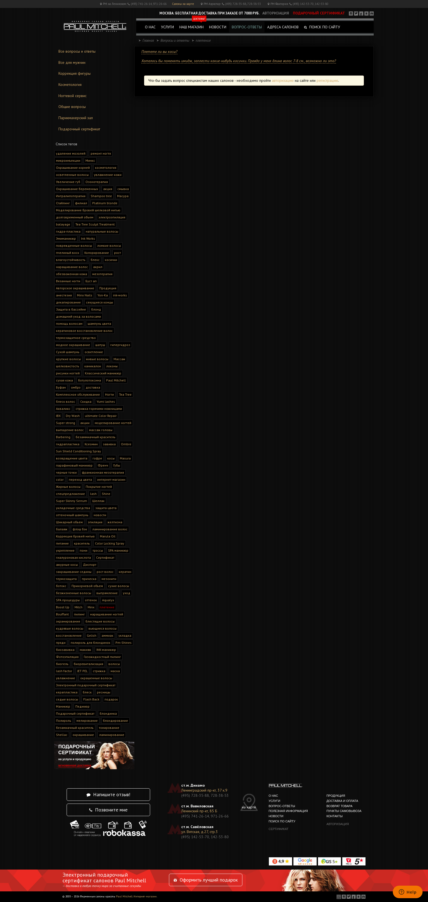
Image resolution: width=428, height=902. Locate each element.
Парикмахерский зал (75, 117)
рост (117, 253)
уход (126, 593)
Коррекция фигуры (74, 73)
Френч (103, 465)
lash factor (64, 671)
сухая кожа (64, 380)
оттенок (91, 600)
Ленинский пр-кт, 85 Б (199, 810)
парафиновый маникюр (74, 465)
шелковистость (67, 366)
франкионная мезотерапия (103, 472)
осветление (94, 352)
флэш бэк (80, 529)
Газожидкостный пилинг (102, 657)
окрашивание (83, 735)
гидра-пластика (68, 231)
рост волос (105, 572)
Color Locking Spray (109, 543)
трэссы (98, 550)
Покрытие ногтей (99, 487)
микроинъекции (68, 160)
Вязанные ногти (68, 281)
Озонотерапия (96, 182)
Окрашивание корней (73, 168)
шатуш (100, 345)
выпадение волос (70, 430)
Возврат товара (339, 806)
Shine (106, 494)
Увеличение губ (68, 182)
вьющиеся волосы (102, 628)
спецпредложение (70, 494)
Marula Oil (107, 536)
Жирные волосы (68, 487)
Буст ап (91, 281)
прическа (89, 579)
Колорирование (96, 253)
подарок (111, 699)
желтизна (115, 522)
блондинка (108, 713)
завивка (109, 444)
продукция (335, 795)
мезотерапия (102, 274)
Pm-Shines (123, 643)
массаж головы (100, 430)
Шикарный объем (69, 522)
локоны (112, 366)
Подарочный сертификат (79, 129)
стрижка (99, 671)
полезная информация (288, 811)
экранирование (68, 621)
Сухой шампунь (67, 352)
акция (107, 189)
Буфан (61, 387)
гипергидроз (120, 345)
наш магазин (192, 25)
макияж (85, 650)
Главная (148, 40)
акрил (97, 267)
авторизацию (283, 80)
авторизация (275, 13)
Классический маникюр (103, 373)
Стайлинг (63, 203)
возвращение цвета (71, 458)
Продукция (107, 288)
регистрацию (327, 80)
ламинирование (111, 735)
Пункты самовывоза (343, 811)
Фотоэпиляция (67, 657)
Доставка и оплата (342, 800)
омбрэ (76, 387)
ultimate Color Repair (101, 416)
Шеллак (98, 501)
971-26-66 (160, 4)
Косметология (70, 84)
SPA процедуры (68, 600)
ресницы (103, 692)
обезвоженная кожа (71, 274)
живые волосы (97, 359)
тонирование (109, 728)
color (60, 479)
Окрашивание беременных (77, 189)
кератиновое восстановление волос (84, 331)
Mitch (78, 607)
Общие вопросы (72, 106)
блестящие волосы (100, 621)
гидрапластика (67, 444)
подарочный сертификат (319, 13)
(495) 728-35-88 (235, 4)
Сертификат (105, 557)
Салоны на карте (183, 4)
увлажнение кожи (107, 175)
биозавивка (65, 650)
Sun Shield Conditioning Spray (78, 451)
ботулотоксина (89, 380)
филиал (81, 203)
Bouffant (62, 614)
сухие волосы (118, 586)
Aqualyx (108, 600)
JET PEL (82, 671)
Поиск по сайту (322, 27)
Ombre (126, 444)
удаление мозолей (70, 153)
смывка (123, 189)
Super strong (65, 423)
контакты (334, 816)
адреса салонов (283, 27)
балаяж (61, 529)
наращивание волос (72, 267)
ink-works (120, 295)
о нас (150, 27)
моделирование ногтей (113, 423)
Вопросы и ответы (174, 40)
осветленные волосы (72, 175)
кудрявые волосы (69, 628)
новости (217, 27)
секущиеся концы (99, 302)
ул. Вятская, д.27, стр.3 (199, 831)
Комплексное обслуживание (78, 394)
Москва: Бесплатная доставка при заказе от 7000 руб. (209, 13)
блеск (87, 692)
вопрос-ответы (247, 27)
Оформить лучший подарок (206, 880)
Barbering (63, 437)
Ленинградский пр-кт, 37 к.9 (204, 790)
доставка (93, 387)
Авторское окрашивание (75, 288)
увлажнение (65, 678)
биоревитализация (88, 664)
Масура (123, 196)
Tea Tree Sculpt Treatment (95, 224)
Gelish (91, 635)
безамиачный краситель (75, 728)
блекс (95, 260)
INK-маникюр (106, 650)
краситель (82, 543)
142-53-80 (321, 4)
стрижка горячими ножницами (99, 409)
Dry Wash (73, 416)
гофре (97, 458)
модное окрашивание (73, 345)
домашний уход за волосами (78, 316)
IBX (58, 416)
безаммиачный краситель (95, 437)
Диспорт (89, 565)
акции (85, 423)
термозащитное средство (76, 338)
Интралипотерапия (70, 196)
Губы (116, 465)
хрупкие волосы (68, 359)
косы (111, 458)
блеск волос (65, 401)
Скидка (85, 401)
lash (93, 494)
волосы (114, 664)
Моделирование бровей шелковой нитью (88, 210)
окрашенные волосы (96, 678)
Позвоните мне (108, 810)
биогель (62, 664)
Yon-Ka (102, 295)
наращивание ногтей (106, 614)
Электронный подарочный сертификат (85, 685)
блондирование (115, 720)
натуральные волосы (102, 231)
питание (62, 543)
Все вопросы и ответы (77, 51)
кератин (125, 572)
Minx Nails (84, 295)
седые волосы (67, 699)
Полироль (63, 720)
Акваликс (63, 409)
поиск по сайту (282, 821)
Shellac (61, 735)
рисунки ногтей (68, 373)
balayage (63, 224)
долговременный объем (74, 217)
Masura (125, 458)
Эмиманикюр (66, 238)
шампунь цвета (99, 323)
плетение (107, 607)
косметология (105, 168)
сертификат (279, 829)
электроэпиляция (112, 217)
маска (115, 671)
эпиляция (95, 522)
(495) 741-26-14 (141, 4)
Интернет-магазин (145, 896)
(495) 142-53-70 (303, 4)
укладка (124, 635)
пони (83, 550)
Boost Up (62, 607)
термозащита (66, 579)
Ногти (109, 394)
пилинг (79, 614)
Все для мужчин (71, 62)
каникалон (92, 366)
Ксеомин (91, 444)
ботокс (61, 586)
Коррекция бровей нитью (75, 536)
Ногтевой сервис (72, 95)
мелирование (87, 720)
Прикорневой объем (87, 586)
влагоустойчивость (70, 260)
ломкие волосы (109, 245)
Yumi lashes (106, 401)
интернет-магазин (111, 479)
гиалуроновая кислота (73, 557)
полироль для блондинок (90, 643)
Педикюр (82, 706)
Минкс (90, 160)
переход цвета (80, 479)
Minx (91, 607)
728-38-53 (254, 4)
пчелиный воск (67, 253)
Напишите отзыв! (108, 794)
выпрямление (107, 593)
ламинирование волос (109, 529)
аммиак (107, 635)
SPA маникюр (118, 550)
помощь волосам (69, 323)
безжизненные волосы (73, 593)
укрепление (65, 550)
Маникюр (63, 706)
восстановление (69, 635)
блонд (96, 309)
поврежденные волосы (74, 245)
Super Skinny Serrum (71, 501)
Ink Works (88, 238)
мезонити (109, 579)
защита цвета (106, 508)
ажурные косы (67, 565)
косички (111, 260)
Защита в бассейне (71, 309)
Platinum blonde (104, 203)
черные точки (66, 472)
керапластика (67, 692)
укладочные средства (73, 508)
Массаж (119, 359)
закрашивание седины (73, 572)
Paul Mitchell (116, 380)
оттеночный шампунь (72, 515)
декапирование (68, 302)
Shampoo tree (101, 196)
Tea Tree (125, 394)
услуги (167, 27)
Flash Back (91, 699)
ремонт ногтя (101, 153)
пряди (61, 643)
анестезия (64, 295)
